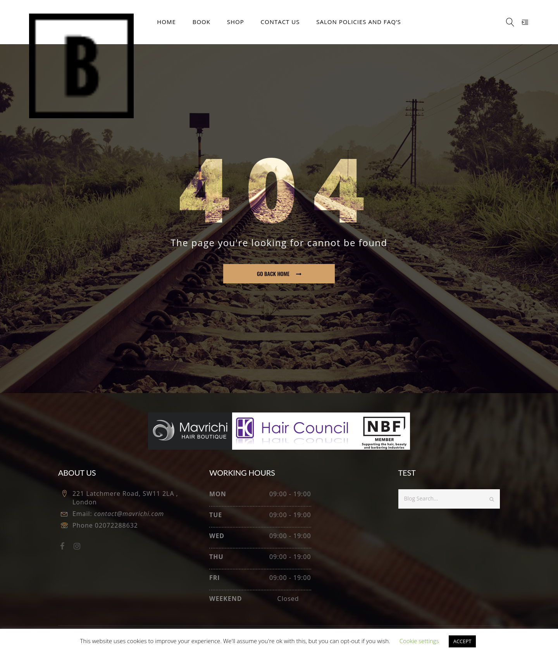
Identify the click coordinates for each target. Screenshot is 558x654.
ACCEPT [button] (462, 641)
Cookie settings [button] (419, 641)
